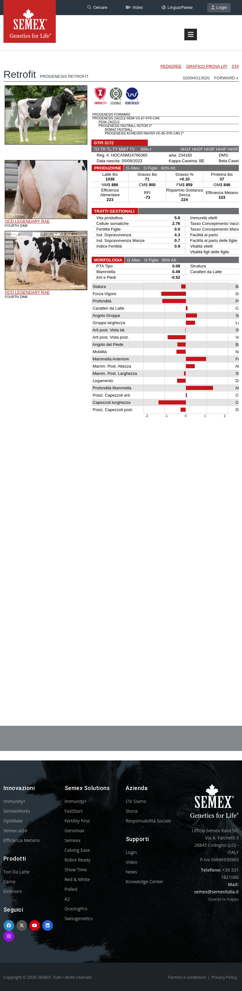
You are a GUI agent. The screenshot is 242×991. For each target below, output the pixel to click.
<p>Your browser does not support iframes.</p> (121, 371)
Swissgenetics (79, 918)
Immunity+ (14, 801)
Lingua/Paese (177, 7)
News (131, 872)
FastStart (74, 811)
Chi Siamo (136, 801)
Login (219, 7)
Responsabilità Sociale (148, 821)
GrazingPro (76, 909)
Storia (132, 811)
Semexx (73, 840)
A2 (67, 899)
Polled (71, 889)
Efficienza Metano (21, 840)
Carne (9, 882)
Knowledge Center (144, 882)
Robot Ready (78, 860)
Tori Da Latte (16, 872)
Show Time (76, 870)
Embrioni (12, 891)
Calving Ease (77, 850)
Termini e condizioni (187, 977)
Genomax (74, 830)
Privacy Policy (224, 977)
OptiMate (13, 821)
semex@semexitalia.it (216, 892)
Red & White (77, 879)
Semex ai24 (15, 830)
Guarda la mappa (223, 899)
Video (134, 7)
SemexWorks (16, 811)
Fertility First (77, 821)
